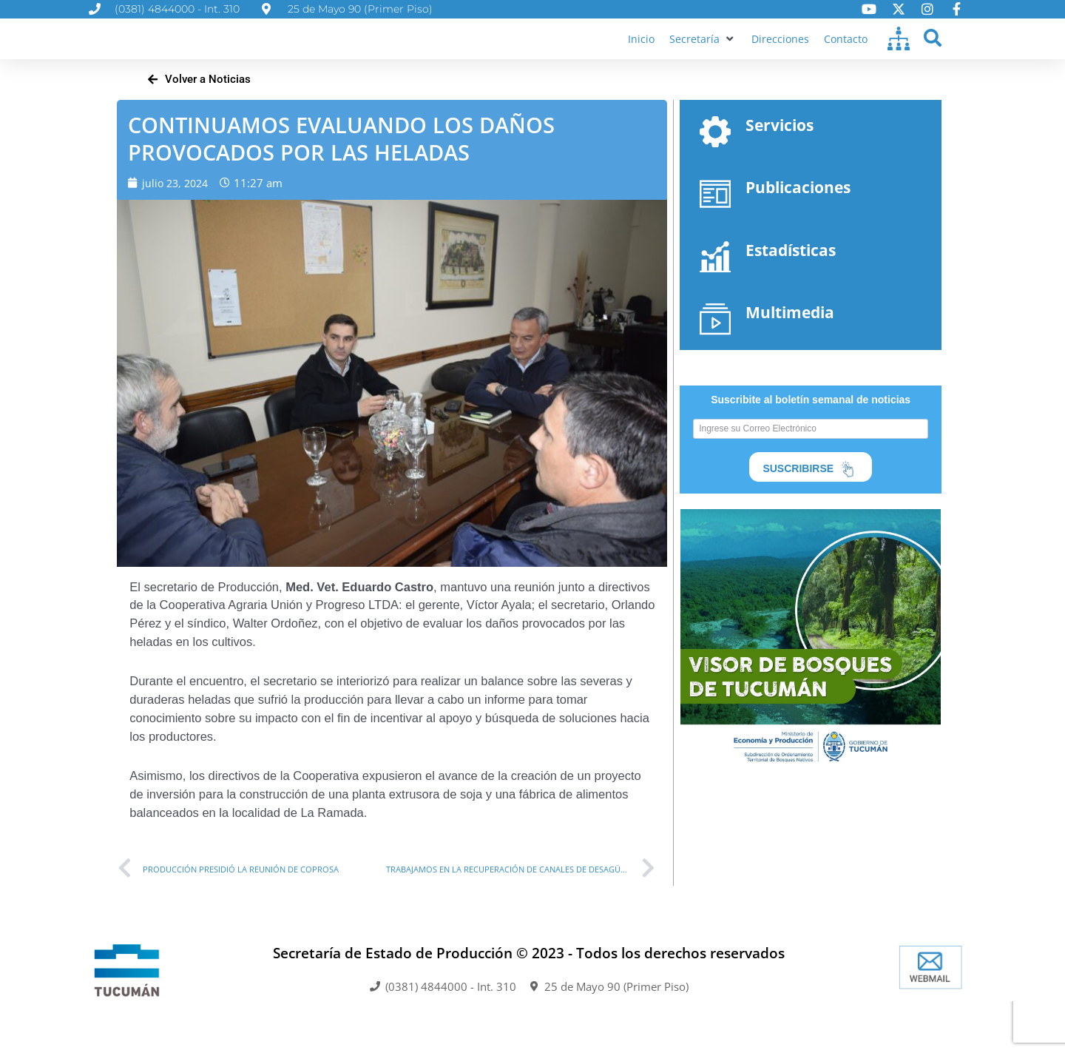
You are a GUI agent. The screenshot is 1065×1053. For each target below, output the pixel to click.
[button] (700, 52)
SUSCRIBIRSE (811, 497)
